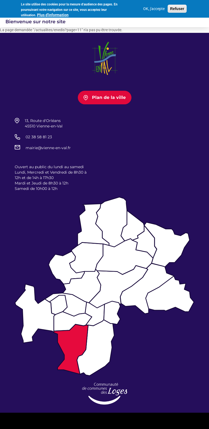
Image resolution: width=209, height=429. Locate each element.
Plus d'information (53, 14)
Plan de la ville (109, 97)
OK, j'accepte (154, 8)
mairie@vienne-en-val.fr (48, 147)
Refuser (177, 8)
